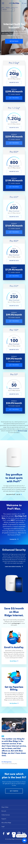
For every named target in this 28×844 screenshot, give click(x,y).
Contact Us (13, 543)
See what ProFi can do (13, 494)
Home (2, 7)
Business (8, 7)
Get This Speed (14, 102)
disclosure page (22, 430)
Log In (25, 3)
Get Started (14, 791)
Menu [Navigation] (3, 3)
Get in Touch (14, 41)
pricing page (16, 623)
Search (22, 3)
